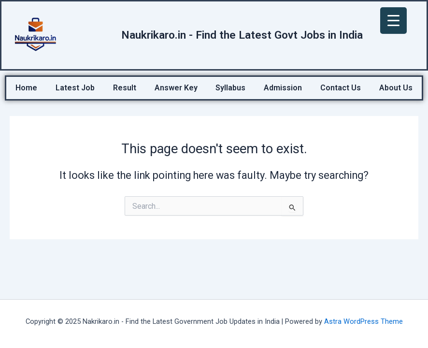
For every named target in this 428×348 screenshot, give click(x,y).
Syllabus (230, 87)
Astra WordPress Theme (363, 321)
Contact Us (340, 87)
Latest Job (75, 87)
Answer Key (176, 87)
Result (124, 87)
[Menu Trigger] (393, 20)
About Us (396, 87)
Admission (283, 87)
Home (26, 87)
